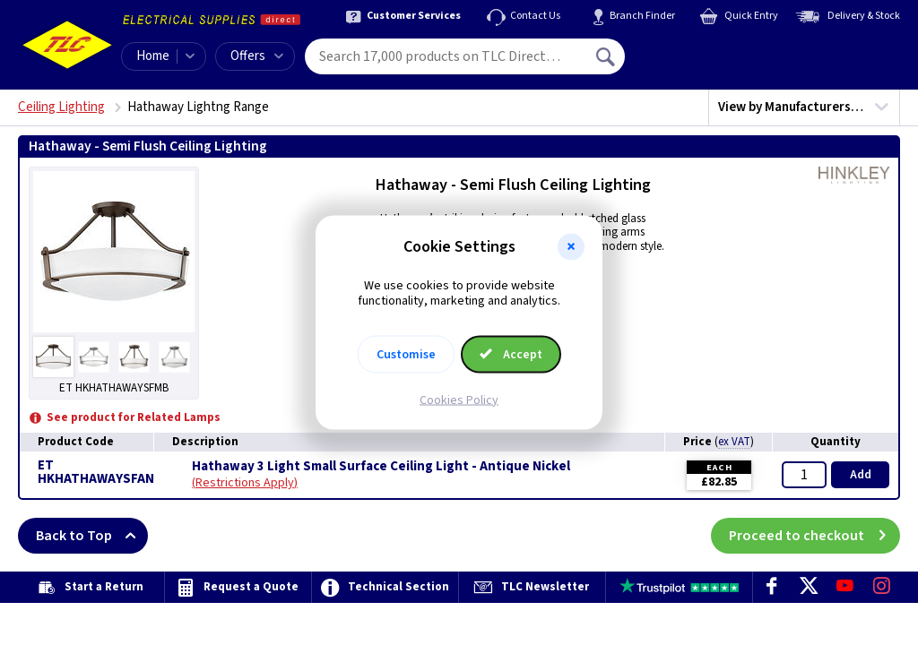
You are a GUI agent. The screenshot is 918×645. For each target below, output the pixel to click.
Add (860, 475)
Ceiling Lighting (61, 107)
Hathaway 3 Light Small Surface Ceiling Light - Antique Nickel (381, 467)
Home (152, 56)
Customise (406, 354)
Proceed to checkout (814, 536)
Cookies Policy (459, 399)
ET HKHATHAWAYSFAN (96, 472)
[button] (571, 247)
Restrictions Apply (244, 483)
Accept (511, 354)
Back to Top (92, 536)
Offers (256, 56)
